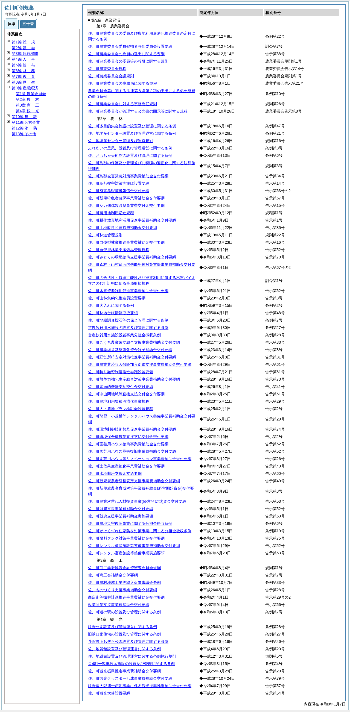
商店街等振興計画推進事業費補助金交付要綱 (126, 597)
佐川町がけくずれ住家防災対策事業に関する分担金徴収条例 (139, 531)
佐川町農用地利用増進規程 (111, 213)
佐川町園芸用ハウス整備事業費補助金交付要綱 (128, 444)
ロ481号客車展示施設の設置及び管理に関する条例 (131, 663)
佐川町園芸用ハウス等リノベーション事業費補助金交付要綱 (139, 459)
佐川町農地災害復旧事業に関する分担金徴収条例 (130, 523)
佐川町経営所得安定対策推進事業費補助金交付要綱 (132, 357)
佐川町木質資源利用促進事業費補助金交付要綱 (128, 291)
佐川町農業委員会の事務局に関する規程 (122, 83)
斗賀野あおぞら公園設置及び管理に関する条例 (128, 641)
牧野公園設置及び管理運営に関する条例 (122, 627)
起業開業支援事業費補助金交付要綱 (118, 604)
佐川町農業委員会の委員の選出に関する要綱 (126, 54)
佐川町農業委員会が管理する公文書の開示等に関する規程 (138, 111)
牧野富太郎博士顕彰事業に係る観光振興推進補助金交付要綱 (139, 686)
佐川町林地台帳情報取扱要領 (113, 313)
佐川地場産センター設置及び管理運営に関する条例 (132, 133)
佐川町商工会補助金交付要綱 (113, 575)
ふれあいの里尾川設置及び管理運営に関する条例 (130, 148)
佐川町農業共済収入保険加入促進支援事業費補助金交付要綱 (139, 364)
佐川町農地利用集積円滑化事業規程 (118, 401)
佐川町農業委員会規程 (107, 68)
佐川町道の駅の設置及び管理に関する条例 (124, 612)
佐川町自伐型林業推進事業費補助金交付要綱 (126, 242)
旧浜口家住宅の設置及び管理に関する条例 (124, 634)
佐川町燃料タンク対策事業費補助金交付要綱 (126, 538)
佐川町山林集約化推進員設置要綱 (116, 298)
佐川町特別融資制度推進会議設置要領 (120, 372)
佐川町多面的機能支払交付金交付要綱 (120, 386)
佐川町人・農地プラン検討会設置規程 (120, 409)
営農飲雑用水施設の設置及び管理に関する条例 (128, 327)
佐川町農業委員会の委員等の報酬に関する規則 (128, 61)
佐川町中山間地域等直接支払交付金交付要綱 (126, 394)
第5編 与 (23, 65)
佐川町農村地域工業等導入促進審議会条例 (124, 582)
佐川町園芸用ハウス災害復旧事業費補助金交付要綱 (132, 451)
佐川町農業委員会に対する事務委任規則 (122, 104)
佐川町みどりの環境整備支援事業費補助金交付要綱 (132, 257)
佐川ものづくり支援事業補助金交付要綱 (122, 590)
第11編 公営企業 (26, 122)
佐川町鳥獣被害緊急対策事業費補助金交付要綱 (128, 176)
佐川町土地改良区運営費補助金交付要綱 (122, 227)
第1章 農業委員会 (31, 94)
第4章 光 (27, 111)
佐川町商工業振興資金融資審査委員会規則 (124, 568)
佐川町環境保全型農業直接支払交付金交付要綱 (128, 436)
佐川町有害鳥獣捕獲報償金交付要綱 (118, 191)
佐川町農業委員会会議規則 (111, 76)
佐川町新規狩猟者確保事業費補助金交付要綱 (126, 198)
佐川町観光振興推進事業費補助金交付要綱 (124, 671)
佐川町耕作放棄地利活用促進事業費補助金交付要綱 (132, 220)
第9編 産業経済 (25, 88)
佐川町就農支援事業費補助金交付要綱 (120, 509)
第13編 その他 (24, 134)
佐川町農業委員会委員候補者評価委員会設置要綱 (130, 46)
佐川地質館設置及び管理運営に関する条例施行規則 (132, 656)
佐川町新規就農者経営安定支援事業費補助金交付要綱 (134, 481)
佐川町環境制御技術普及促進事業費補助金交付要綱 (132, 429)
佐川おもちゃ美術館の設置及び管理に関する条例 (130, 155)
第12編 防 (24, 128)
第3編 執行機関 (25, 53)
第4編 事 (23, 59)
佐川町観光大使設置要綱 (109, 693)
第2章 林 (27, 99)
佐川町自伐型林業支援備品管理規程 (118, 250)
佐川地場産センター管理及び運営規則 (120, 141)
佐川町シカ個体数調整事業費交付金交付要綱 (126, 205)
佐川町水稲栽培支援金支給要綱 (115, 473)
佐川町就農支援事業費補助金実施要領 (120, 516)
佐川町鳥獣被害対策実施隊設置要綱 (118, 183)
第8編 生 (23, 82)
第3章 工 (27, 105)
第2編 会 (23, 48)
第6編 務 (23, 71)
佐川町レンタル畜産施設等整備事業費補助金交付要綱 (134, 545)
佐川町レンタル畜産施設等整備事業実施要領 (126, 553)
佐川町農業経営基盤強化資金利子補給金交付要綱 (130, 350)
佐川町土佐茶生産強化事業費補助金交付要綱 (126, 466)
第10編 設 (24, 116)
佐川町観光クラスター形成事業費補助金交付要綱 (130, 678)
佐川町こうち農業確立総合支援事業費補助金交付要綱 (134, 342)
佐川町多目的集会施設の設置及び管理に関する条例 (132, 126)
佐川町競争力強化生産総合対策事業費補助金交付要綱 (134, 379)
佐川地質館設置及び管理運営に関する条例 (124, 649)
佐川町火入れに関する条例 (111, 305)
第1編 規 (23, 42)
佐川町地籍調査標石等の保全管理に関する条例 (128, 320)
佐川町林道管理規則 (105, 235)
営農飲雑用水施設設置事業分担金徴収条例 (124, 335)
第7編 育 (23, 76)
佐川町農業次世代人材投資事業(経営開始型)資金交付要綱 (137, 501)
